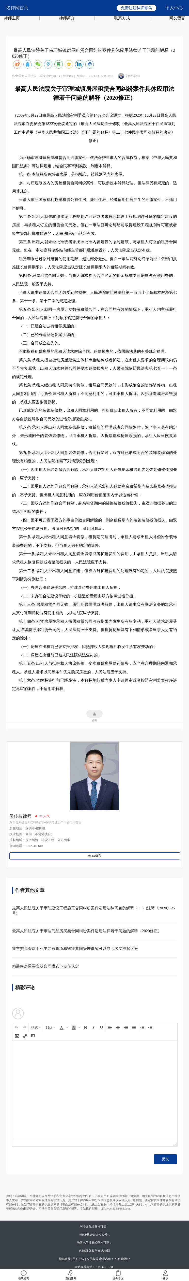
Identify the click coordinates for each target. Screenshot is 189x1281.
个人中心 (174, 7)
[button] (16, 1027)
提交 (165, 1159)
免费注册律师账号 (136, 8)
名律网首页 (17, 7)
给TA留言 (94, 856)
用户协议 (78, 1259)
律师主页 (12, 18)
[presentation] (16, 1027)
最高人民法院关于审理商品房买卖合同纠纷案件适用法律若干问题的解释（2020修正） (87, 931)
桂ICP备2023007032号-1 (94, 1234)
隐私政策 (65, 1259)
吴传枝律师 (20, 816)
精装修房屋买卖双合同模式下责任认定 (45, 966)
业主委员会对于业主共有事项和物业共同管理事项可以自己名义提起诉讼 (75, 948)
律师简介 (67, 18)
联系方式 (122, 18)
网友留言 (177, 18)
